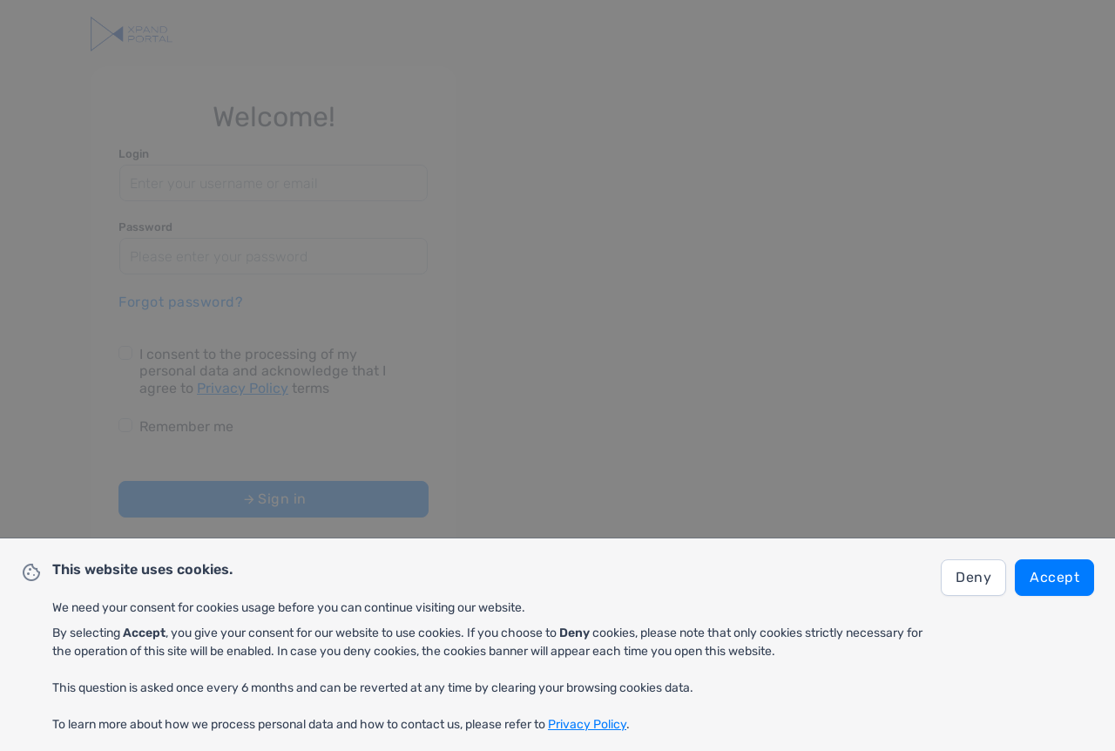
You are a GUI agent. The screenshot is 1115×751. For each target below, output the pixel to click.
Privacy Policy (587, 724)
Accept (1054, 577)
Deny (973, 577)
